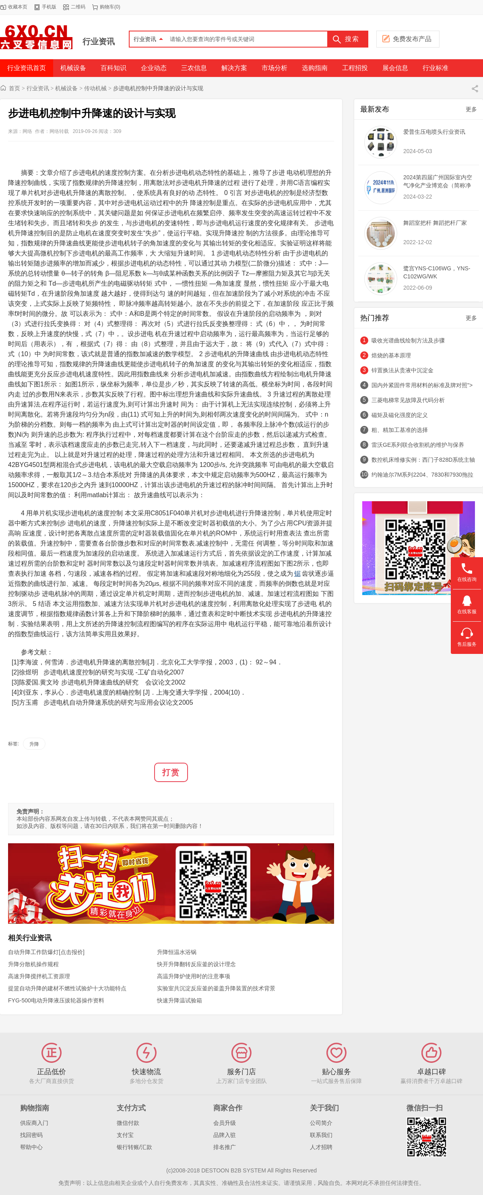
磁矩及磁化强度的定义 (400, 415)
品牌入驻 (224, 1135)
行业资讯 (99, 41)
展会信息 (395, 67)
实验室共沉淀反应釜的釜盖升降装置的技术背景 (216, 988)
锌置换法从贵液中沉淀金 (402, 370)
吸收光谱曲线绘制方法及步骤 (408, 340)
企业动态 (154, 67)
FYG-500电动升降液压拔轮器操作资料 (56, 1000)
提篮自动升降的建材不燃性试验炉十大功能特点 (67, 988)
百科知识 (113, 67)
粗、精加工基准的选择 (400, 430)
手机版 (49, 7)
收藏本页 (17, 7)
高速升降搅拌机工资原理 (39, 976)
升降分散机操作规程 (33, 964)
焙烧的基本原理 (391, 355)
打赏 (171, 772)
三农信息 (194, 67)
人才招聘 (321, 1147)
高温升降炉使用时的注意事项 (193, 976)
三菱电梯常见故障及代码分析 (408, 400)
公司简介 (321, 1123)
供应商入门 (34, 1123)
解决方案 (234, 67)
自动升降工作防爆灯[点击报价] (46, 952)
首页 (14, 88)
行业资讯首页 (26, 67)
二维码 (78, 7)
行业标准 (435, 67)
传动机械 (95, 88)
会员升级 (224, 1123)
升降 (34, 744)
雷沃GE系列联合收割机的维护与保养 (418, 445)
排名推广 (224, 1147)
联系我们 (321, 1135)
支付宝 (125, 1135)
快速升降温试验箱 (179, 1000)
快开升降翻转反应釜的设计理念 (196, 964)
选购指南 (315, 67)
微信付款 (128, 1123)
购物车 (107, 7)
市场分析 (274, 67)
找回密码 (31, 1135)
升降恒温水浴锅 (176, 952)
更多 (471, 109)
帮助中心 (31, 1147)
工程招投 (355, 67)
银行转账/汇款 (134, 1147)
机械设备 (73, 67)
